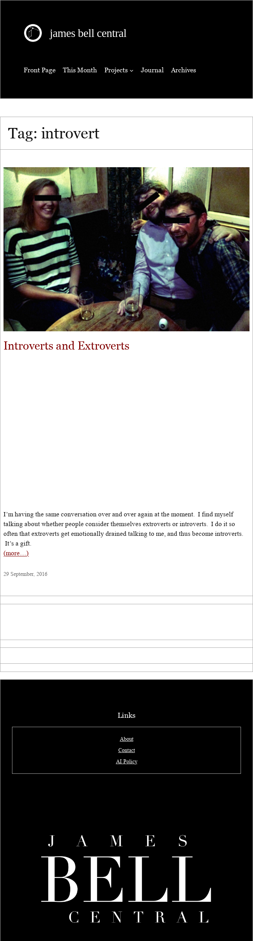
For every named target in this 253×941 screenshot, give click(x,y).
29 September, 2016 (25, 574)
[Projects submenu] (131, 70)
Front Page (39, 70)
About (126, 739)
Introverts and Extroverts (66, 345)
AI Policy (126, 761)
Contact (126, 750)
